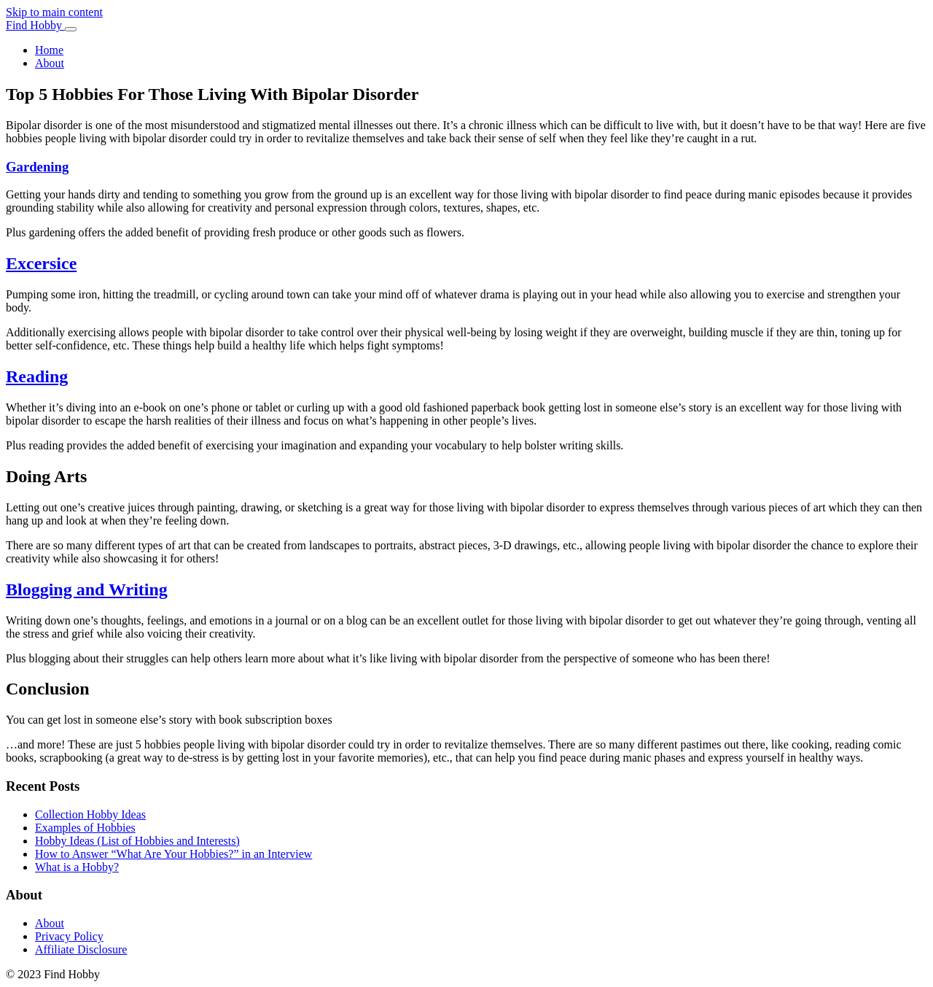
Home (49, 50)
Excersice (41, 263)
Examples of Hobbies (85, 827)
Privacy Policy (69, 936)
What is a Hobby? (77, 867)
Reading (37, 376)
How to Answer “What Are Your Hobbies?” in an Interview (173, 854)
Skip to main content (54, 12)
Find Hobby (35, 25)
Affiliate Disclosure (81, 949)
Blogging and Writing (87, 589)
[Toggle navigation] (71, 29)
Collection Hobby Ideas (90, 814)
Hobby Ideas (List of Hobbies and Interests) (137, 841)
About (49, 63)
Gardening (37, 166)
